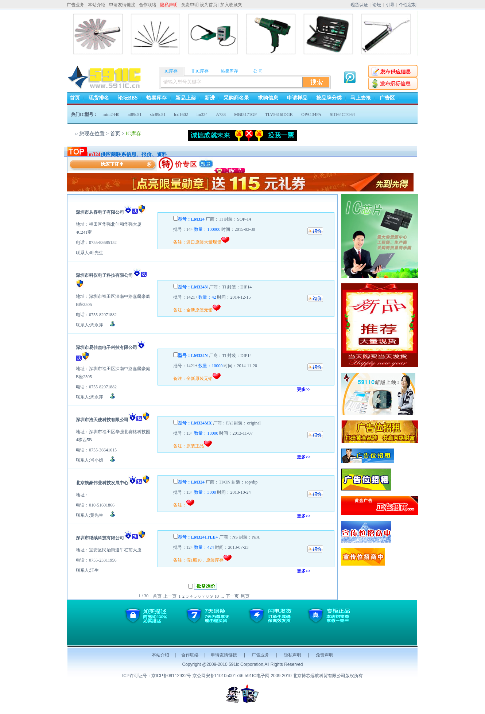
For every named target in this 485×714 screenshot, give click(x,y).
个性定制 (407, 4)
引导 (390, 4)
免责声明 (324, 654)
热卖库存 (156, 98)
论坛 (376, 4)
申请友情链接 (224, 654)
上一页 (169, 596)
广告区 (387, 98)
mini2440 (110, 114)
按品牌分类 (329, 98)
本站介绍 (160, 654)
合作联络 (190, 654)
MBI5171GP (245, 114)
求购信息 (268, 98)
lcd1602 (181, 114)
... (222, 596)
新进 (210, 98)
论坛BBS (127, 98)
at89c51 (134, 114)
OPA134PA (311, 114)
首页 (75, 98)
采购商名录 (236, 98)
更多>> (304, 389)
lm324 (202, 114)
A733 (221, 114)
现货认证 (359, 4)
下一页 (232, 596)
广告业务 (260, 654)
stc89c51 (158, 114)
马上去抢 (360, 98)
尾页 (245, 596)
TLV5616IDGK (279, 114)
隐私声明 (292, 654)
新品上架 (185, 98)
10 (216, 596)
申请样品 (297, 98)
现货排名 (99, 98)
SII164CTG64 (342, 114)
